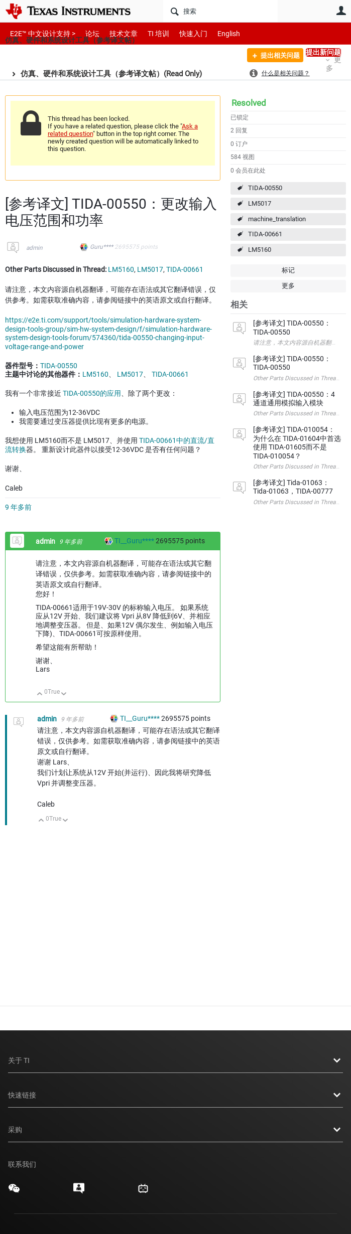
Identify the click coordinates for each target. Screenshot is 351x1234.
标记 (288, 270)
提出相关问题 (276, 57)
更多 (288, 285)
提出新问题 (323, 52)
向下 (64, 694)
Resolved (248, 103)
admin (34, 247)
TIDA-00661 (265, 234)
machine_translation (277, 219)
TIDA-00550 (265, 188)
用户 (341, 11)
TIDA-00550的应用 (92, 393)
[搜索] (220, 11)
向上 (40, 694)
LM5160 (259, 249)
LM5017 (259, 203)
